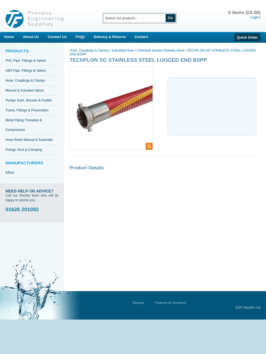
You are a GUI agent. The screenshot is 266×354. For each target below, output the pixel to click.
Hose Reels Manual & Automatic (29, 140)
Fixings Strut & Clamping (24, 150)
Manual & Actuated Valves (25, 90)
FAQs (80, 37)
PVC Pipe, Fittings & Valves (26, 61)
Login (255, 17)
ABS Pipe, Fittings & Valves (26, 71)
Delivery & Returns (110, 37)
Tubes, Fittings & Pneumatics (27, 110)
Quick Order (247, 37)
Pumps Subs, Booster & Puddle (29, 100)
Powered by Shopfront (170, 302)
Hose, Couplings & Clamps (25, 80)
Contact (141, 37)
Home (9, 37)
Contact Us (57, 37)
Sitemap (138, 302)
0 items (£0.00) (244, 12)
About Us (31, 37)
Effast (10, 173)
